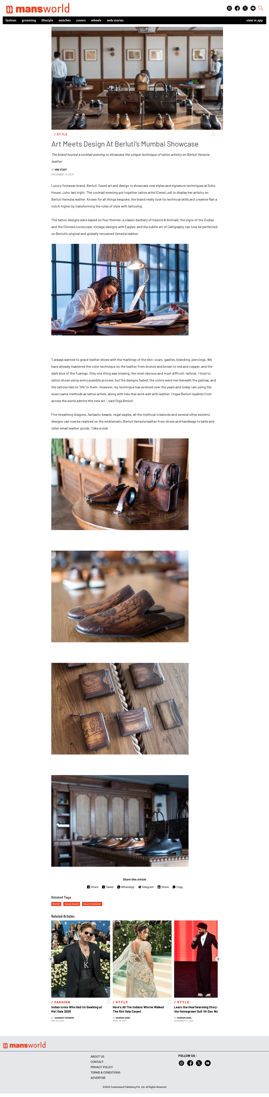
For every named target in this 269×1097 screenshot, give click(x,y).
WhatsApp (125, 887)
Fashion (10, 20)
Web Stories (115, 20)
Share (92, 887)
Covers (81, 20)
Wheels (96, 20)
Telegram (146, 887)
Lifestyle (47, 20)
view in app (254, 20)
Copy (177, 887)
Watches (65, 20)
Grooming (29, 20)
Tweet (108, 887)
